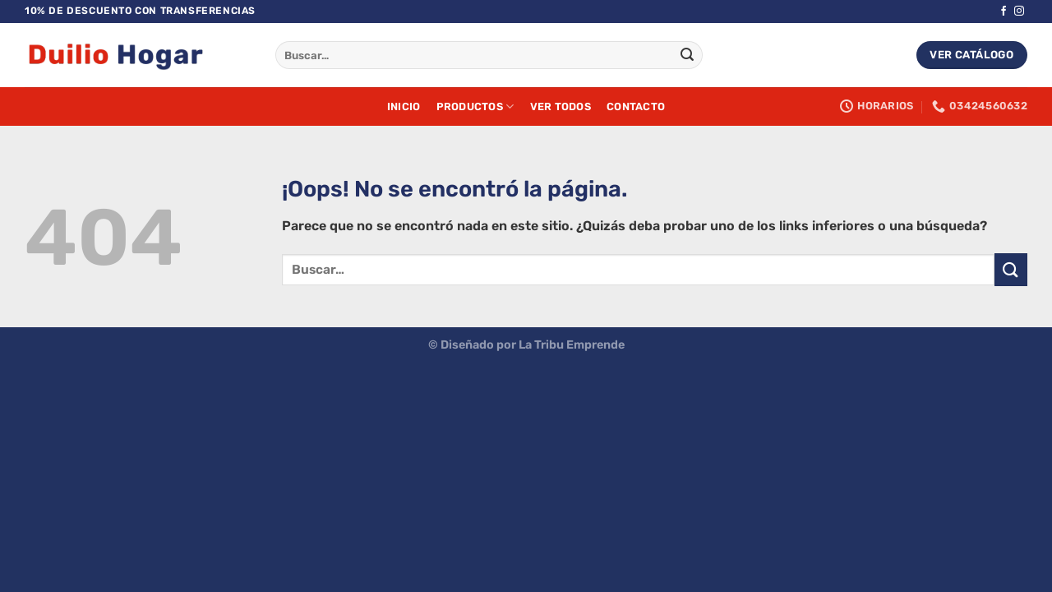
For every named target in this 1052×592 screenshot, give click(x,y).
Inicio (404, 106)
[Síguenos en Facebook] (1003, 11)
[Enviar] (687, 55)
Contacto (636, 106)
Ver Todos (560, 106)
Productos (475, 106)
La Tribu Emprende (572, 345)
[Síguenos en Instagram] (1019, 11)
